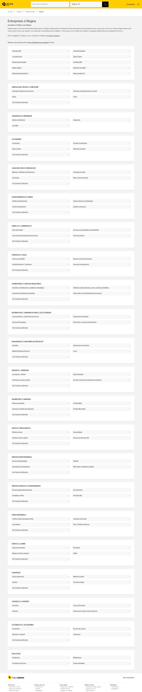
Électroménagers (78, 374)
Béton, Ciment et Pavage (80, 178)
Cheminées (15, 178)
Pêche (14, 96)
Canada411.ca (115, 687)
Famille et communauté (22, 226)
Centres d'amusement (19, 206)
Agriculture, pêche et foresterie (25, 87)
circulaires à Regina (53, 36)
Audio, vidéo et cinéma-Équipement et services (87, 293)
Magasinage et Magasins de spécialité (27, 341)
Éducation (16, 654)
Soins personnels (19, 515)
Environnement (78, 490)
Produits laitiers (77, 403)
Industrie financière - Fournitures (22, 264)
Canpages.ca (114, 688)
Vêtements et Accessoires (81, 345)
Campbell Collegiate (79, 51)
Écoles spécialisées (79, 663)
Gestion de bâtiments (18, 120)
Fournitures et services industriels (26, 284)
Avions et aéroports (18, 576)
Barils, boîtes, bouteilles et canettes (83, 466)
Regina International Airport (20, 73)
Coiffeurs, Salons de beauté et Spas (22, 519)
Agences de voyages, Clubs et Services (85, 611)
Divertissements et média (22, 197)
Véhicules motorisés (79, 149)
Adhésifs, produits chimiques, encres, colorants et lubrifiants (91, 287)
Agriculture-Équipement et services (23, 91)
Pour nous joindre (128, 677)
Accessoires (16, 143)
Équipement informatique (80, 316)
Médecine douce (17, 432)
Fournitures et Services (19, 663)
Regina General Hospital (19, 62)
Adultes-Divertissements (19, 201)
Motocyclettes (16, 149)
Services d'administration (19, 461)
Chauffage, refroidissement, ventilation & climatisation (28, 287)
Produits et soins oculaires (20, 438)
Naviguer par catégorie (67, 687)
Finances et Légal (19, 255)
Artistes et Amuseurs (79, 206)
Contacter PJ (39, 687)
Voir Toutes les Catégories (20, 102)
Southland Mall (77, 62)
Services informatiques (19, 322)
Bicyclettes (76, 547)
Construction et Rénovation (24, 168)
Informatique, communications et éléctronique (31, 312)
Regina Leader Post (79, 73)
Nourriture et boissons (21, 399)
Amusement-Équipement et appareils (23, 293)
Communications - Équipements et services (25, 316)
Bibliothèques (77, 657)
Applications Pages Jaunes (93, 687)
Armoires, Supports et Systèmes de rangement (87, 380)
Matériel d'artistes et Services (21, 351)
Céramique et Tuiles (79, 172)
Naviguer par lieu (65, 688)
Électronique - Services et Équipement (84, 322)
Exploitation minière (18, 495)
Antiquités (15, 345)
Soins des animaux (78, 235)
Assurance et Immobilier (22, 116)
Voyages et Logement (20, 601)
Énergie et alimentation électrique (22, 490)
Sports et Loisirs (18, 544)
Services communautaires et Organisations (86, 230)
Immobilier (15, 125)
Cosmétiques (16, 524)
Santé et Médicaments (21, 428)
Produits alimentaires (79, 409)
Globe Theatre (77, 56)
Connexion (130, 4)
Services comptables (18, 259)
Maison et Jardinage (20, 370)
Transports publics (78, 582)
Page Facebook (90, 690)
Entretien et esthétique (80, 143)
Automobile (16, 139)
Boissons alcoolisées (18, 403)
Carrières (37, 688)
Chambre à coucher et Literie (21, 380)
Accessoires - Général (19, 374)
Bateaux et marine (78, 576)
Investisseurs (38, 690)
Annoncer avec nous (14, 687)
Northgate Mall (16, 51)
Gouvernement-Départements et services (25, 235)
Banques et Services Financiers (82, 259)
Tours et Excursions (79, 605)
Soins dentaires (77, 432)
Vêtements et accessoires (23, 625)
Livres (75, 351)
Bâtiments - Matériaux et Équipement (23, 172)
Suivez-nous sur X (91, 688)
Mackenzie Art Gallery (79, 68)
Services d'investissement (81, 264)
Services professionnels (22, 457)
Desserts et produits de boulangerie (23, 409)
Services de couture (79, 628)
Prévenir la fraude (14, 690)
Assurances (76, 120)
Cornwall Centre (17, 56)
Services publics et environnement (26, 486)
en (138, 4)
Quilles (75, 553)
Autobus (14, 582)
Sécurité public (77, 495)
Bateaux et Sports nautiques (20, 553)
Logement (15, 605)
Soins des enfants (17, 230)
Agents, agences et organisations (83, 201)
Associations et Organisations (21, 466)
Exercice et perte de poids (81, 438)
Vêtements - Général (18, 634)
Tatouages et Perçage (79, 519)
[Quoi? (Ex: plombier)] (50, 4)
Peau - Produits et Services (81, 524)
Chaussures (76, 634)
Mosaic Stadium (17, 68)
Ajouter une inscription (15, 688)
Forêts (75, 96)
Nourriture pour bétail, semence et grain (85, 91)
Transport (16, 573)
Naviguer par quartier (66, 690)
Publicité (75, 461)
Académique (16, 657)
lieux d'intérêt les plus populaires (38, 42)
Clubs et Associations (18, 547)
